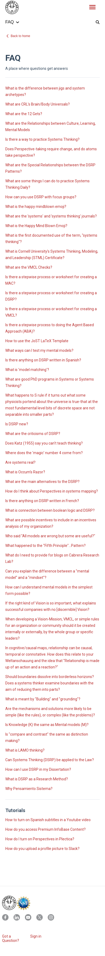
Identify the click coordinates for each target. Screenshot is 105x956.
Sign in (35, 936)
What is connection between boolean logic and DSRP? (50, 510)
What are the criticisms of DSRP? (32, 433)
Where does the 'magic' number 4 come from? (44, 453)
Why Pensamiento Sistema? (28, 788)
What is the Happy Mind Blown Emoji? (36, 226)
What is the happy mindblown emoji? (35, 206)
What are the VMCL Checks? (28, 267)
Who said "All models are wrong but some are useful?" (50, 536)
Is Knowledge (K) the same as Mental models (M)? (47, 725)
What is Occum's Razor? (25, 472)
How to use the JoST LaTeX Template (36, 341)
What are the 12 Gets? (23, 114)
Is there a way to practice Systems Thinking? (42, 139)
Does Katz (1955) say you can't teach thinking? (44, 443)
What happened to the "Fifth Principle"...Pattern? (45, 545)
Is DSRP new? (16, 424)
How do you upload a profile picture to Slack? (42, 848)
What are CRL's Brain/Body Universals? (37, 104)
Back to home (20, 36)
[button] (92, 7)
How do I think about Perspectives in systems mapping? (51, 491)
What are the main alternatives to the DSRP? (42, 481)
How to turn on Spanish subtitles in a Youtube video (48, 820)
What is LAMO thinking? (25, 750)
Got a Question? (10, 938)
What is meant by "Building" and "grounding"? (42, 699)
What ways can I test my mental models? (39, 350)
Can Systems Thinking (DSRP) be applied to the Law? (49, 760)
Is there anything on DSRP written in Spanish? (43, 360)
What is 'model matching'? (27, 370)
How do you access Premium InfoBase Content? (45, 829)
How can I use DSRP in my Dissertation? (38, 769)
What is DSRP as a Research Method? (36, 779)
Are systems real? (20, 462)
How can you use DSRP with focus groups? (40, 197)
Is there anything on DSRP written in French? (42, 501)
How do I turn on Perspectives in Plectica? (39, 839)
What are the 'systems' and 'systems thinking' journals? (51, 216)
